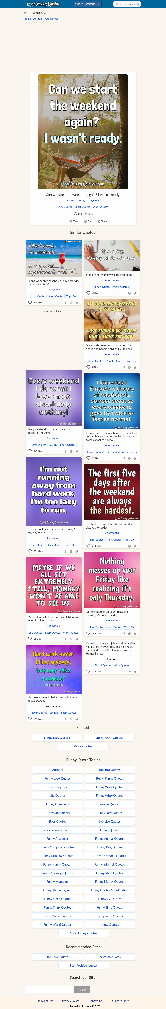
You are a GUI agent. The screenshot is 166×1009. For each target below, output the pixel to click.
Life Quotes (112, 451)
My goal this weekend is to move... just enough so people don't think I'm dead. (109, 347)
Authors (37, 18)
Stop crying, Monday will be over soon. (109, 274)
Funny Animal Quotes (109, 838)
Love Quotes (39, 444)
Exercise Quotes (36, 544)
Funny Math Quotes (109, 873)
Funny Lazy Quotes (57, 737)
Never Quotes (39, 712)
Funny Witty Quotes (109, 795)
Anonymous (51, 18)
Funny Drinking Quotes (57, 856)
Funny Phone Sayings (57, 890)
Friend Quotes (109, 830)
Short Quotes (82, 206)
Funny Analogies (58, 838)
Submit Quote (120, 1001)
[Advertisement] (83, 44)
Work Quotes (100, 206)
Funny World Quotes (57, 924)
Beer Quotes (57, 821)
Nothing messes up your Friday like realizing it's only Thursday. (107, 613)
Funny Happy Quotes (57, 864)
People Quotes (114, 360)
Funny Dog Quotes (109, 847)
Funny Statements (57, 813)
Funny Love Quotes (57, 778)
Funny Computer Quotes (57, 847)
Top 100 (71, 296)
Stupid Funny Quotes (109, 778)
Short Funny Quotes (109, 737)
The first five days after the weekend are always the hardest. (110, 525)
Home (27, 18)
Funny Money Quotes (109, 881)
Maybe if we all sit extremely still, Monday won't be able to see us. (53, 618)
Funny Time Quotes (109, 907)
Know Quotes (95, 451)
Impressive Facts (110, 957)
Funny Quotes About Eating (109, 890)
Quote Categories (87, 4)
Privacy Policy (70, 1001)
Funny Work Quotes (109, 787)
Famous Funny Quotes (57, 830)
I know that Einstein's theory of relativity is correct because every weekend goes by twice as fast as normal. (111, 436)
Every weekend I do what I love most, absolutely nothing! (50, 431)
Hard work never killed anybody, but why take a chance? (52, 699)
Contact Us (95, 1001)
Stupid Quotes (103, 665)
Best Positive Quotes (84, 965)
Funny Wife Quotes (57, 916)
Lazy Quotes (65, 206)
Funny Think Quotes (57, 907)
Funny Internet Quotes (109, 864)
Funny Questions (57, 804)
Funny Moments (57, 881)
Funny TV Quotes (109, 899)
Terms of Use (45, 1001)
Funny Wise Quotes (109, 916)
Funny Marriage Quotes (57, 873)
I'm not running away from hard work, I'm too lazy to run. (52, 531)
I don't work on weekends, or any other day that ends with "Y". (53, 282)
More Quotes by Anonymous (83, 200)
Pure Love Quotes (57, 957)
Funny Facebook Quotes (109, 856)
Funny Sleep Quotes (57, 899)
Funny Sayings (57, 787)
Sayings (130, 360)
